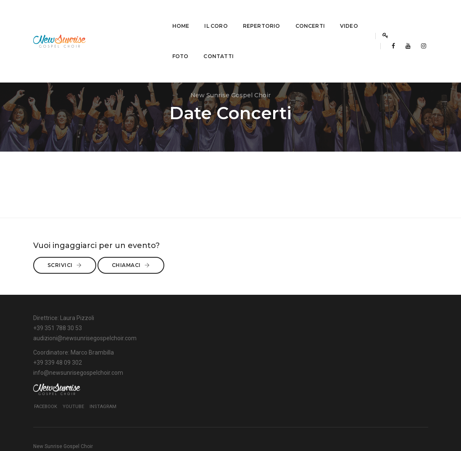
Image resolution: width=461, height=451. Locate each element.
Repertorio (193, 15)
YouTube (344, 379)
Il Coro (148, 15)
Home (112, 15)
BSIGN (421, 424)
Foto (314, 15)
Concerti (242, 15)
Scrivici (336, 283)
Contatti (119, 45)
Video (281, 15)
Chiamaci (338, 300)
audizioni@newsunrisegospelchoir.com (85, 380)
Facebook (316, 379)
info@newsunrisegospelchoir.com (214, 380)
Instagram (373, 379)
